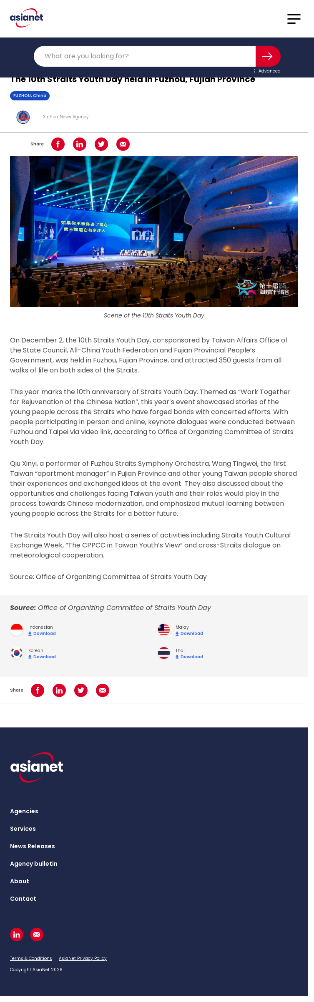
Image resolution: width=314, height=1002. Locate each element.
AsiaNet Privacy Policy (83, 958)
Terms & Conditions (31, 958)
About (19, 881)
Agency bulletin (34, 864)
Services (23, 829)
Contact (23, 899)
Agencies (24, 811)
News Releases (32, 846)
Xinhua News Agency (66, 117)
